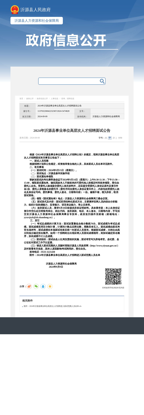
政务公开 (30, 99)
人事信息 (54, 99)
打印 (120, 138)
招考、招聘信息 (67, 99)
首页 (21, 99)
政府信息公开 (42, 99)
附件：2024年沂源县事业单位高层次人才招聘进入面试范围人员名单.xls (52, 306)
